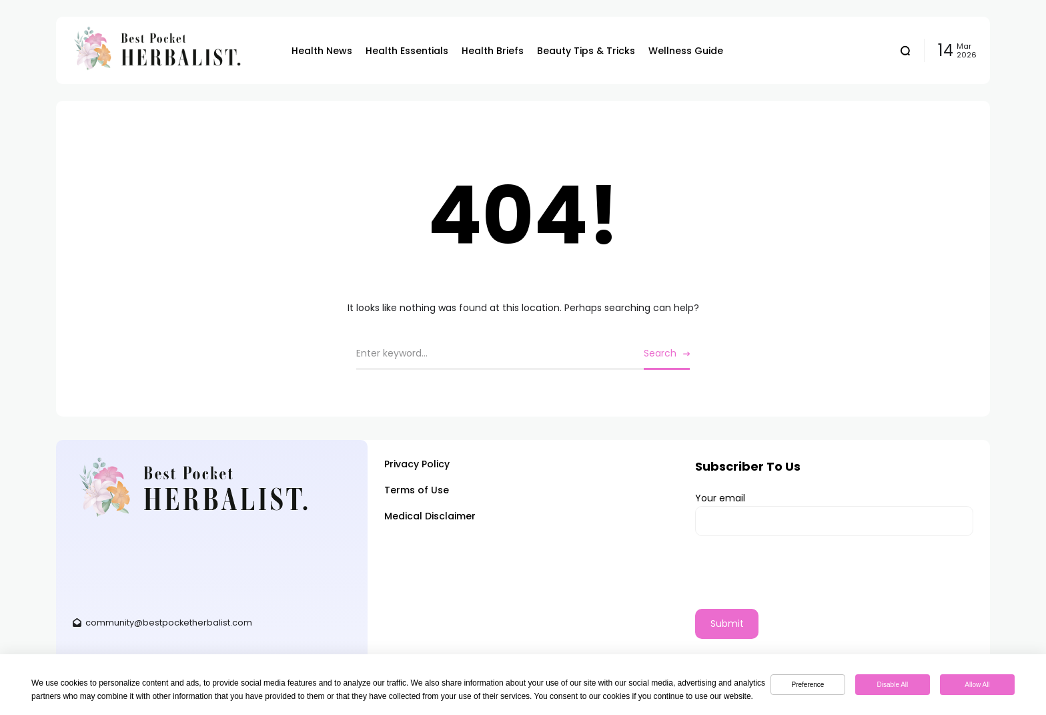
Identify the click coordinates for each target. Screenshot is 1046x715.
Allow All (977, 684)
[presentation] (796, 583)
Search (660, 353)
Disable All (893, 684)
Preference (808, 684)
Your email (834, 514)
